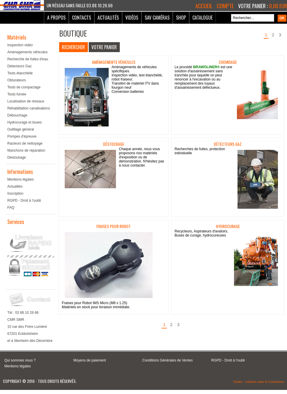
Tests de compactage (23, 87)
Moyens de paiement (89, 360)
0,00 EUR (278, 6)
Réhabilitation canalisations (28, 108)
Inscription (15, 193)
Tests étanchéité (20, 73)
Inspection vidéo (20, 45)
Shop (181, 17)
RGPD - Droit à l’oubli (24, 200)
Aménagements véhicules (27, 52)
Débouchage (17, 115)
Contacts (81, 17)
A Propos (56, 17)
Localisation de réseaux (25, 101)
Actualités (108, 17)
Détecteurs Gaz (19, 66)
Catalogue (202, 17)
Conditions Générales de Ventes (167, 360)
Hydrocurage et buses (24, 122)
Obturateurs (16, 80)
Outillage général (20, 129)
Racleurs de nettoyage (24, 143)
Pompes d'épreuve (22, 136)
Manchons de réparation (26, 150)
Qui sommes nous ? (20, 360)
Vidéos (131, 17)
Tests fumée (16, 94)
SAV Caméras (157, 17)
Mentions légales (20, 179)
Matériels (16, 37)
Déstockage (16, 157)
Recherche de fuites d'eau (27, 59)
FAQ (10, 207)
